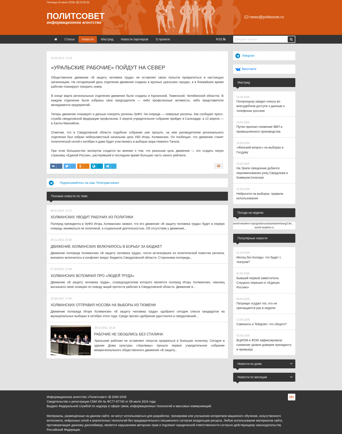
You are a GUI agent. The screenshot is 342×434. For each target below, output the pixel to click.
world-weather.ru (264, 226)
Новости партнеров (134, 39)
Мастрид (107, 39)
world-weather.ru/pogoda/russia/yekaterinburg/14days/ (264, 222)
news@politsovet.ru (264, 17)
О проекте (163, 39)
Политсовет (75, 16)
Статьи (69, 39)
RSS (221, 39)
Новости (88, 39)
